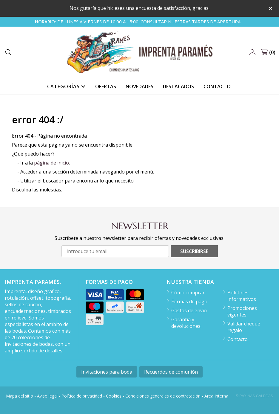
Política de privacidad (81, 396)
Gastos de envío (189, 310)
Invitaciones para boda (106, 372)
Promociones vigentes (242, 311)
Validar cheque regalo (243, 327)
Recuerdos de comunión (171, 372)
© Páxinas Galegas (254, 396)
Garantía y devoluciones (186, 322)
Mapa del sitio (19, 396)
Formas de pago (189, 301)
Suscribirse (194, 251)
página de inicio (51, 162)
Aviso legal (47, 396)
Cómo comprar (188, 292)
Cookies (113, 396)
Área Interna (216, 396)
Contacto (237, 339)
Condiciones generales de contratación (163, 396)
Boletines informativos (241, 295)
